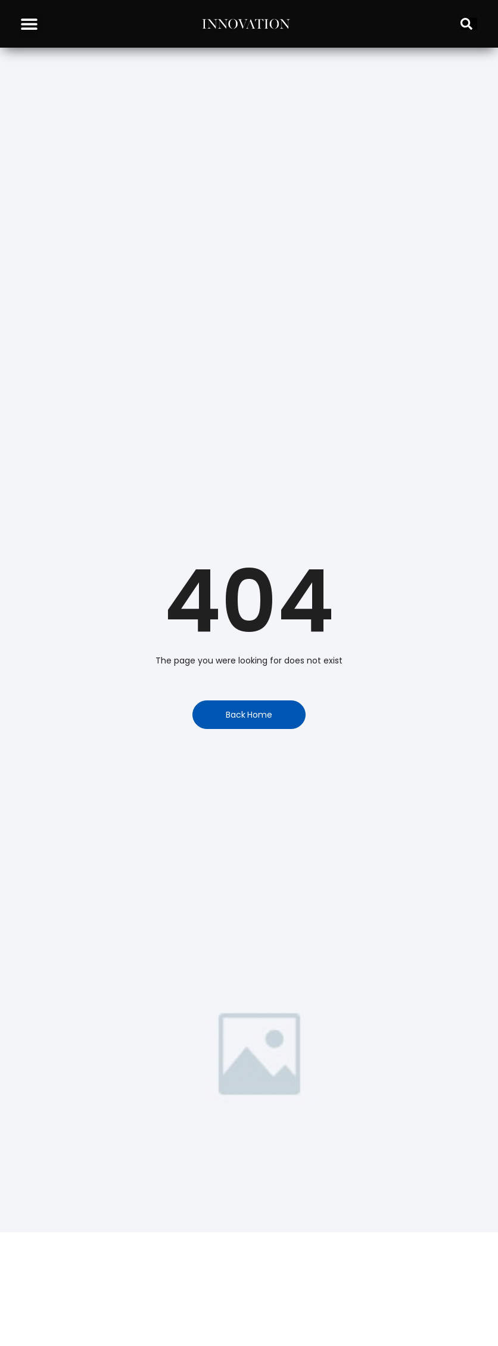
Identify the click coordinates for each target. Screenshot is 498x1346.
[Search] (468, 24)
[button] (28, 24)
